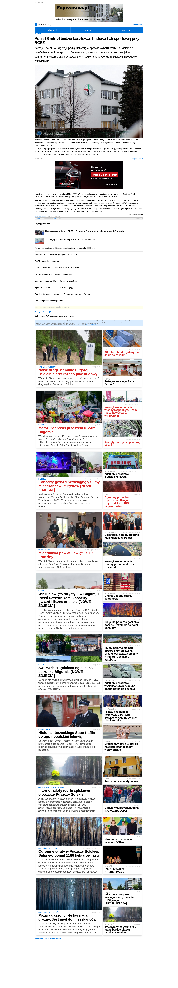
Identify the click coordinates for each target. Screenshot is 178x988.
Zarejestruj (93, 324)
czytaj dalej (137, 159)
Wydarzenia (89, 30)
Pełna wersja (138, 24)
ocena (57, 218)
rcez (53, 307)
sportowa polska (62, 307)
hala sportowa (44, 307)
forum (39, 218)
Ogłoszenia (126, 30)
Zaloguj (88, 324)
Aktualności (52, 30)
